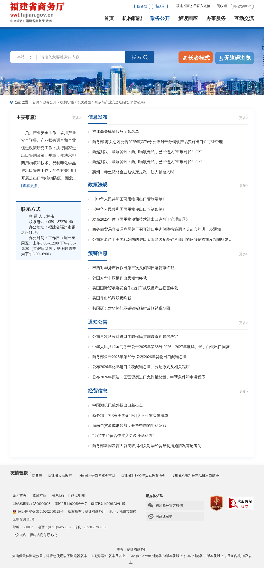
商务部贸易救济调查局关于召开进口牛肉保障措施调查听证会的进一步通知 (156, 229)
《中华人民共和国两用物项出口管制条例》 (129, 209)
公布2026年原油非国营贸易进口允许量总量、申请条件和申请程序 (148, 377)
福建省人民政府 (60, 476)
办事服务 (216, 18)
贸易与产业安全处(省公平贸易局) (120, 102)
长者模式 (195, 57)
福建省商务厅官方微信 (193, 6)
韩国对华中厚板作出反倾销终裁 (119, 278)
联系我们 (59, 495)
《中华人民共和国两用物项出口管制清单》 (129, 199)
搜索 (140, 57)
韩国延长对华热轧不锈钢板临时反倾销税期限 (131, 308)
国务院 (142, 6)
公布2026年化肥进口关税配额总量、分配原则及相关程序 (141, 367)
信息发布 (97, 117)
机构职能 (132, 18)
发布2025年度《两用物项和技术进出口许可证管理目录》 (141, 219)
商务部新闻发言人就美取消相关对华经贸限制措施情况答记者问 (146, 446)
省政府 (160, 6)
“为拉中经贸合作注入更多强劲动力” (123, 435)
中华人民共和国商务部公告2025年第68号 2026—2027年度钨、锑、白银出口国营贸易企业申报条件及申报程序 (164, 347)
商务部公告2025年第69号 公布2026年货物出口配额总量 (139, 357)
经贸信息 (97, 390)
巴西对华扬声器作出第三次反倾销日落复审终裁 (133, 268)
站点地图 (78, 495)
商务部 (37, 476)
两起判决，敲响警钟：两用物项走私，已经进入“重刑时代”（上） (148, 162)
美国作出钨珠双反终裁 (111, 298)
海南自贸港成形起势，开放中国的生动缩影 (129, 425)
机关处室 (84, 102)
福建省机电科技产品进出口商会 (195, 476)
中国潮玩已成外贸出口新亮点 (117, 405)
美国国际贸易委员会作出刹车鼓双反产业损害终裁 (135, 288)
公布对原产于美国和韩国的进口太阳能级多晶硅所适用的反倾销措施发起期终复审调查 (164, 239)
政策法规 (97, 184)
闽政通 (222, 6)
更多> (76, 118)
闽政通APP (160, 516)
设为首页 (19, 495)
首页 (109, 18)
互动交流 (244, 18)
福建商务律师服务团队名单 (115, 131)
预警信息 (97, 253)
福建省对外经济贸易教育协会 (143, 476)
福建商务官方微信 (165, 506)
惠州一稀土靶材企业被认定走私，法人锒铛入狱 (133, 172)
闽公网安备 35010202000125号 (38, 511)
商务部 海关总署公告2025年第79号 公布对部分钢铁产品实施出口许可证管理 (157, 142)
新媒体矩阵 (154, 496)
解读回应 (188, 18)
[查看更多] (30, 186)
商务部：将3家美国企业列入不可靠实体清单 (130, 415)
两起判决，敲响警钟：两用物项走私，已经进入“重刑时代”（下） (148, 152)
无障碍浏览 (234, 58)
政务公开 (160, 18)
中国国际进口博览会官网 (96, 476)
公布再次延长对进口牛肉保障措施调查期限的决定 (135, 336)
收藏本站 (39, 495)
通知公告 (97, 322)
